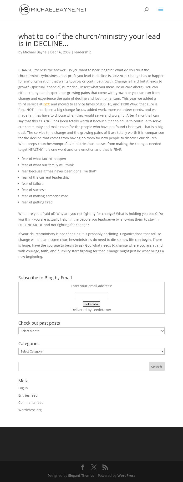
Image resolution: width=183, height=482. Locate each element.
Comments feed (31, 402)
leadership (83, 52)
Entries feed (28, 395)
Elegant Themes (81, 475)
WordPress (126, 475)
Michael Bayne (34, 52)
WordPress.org (30, 410)
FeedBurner (101, 309)
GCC (46, 104)
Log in (23, 388)
